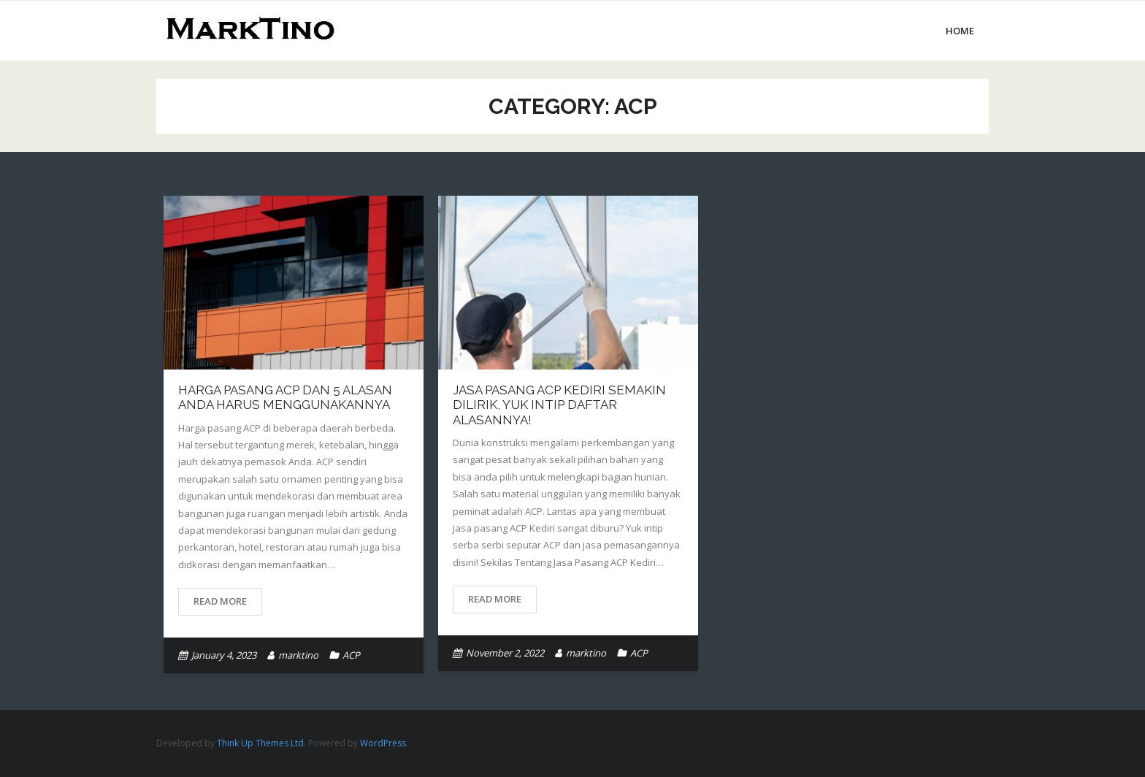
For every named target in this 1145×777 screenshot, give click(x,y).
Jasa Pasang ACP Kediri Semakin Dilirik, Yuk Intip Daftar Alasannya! (559, 405)
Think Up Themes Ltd (260, 743)
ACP (351, 655)
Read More (220, 601)
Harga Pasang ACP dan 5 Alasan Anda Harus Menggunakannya (285, 397)
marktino (298, 655)
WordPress (383, 743)
